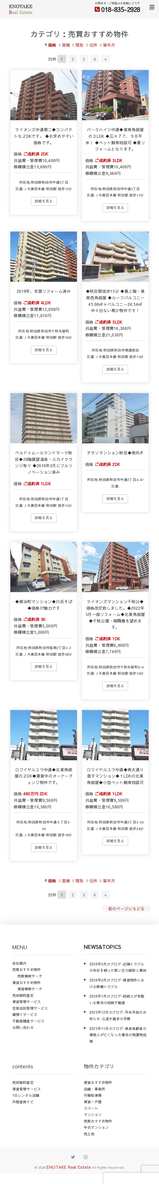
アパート (91, 1108)
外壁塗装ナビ (23, 1101)
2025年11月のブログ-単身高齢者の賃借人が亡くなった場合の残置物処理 (117, 1035)
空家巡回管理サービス (30, 1008)
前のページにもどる (126, 908)
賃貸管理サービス (26, 1001)
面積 (64, 45)
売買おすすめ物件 (26, 969)
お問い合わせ (23, 1027)
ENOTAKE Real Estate (69, 1167)
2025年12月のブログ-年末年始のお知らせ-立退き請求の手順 (117, 1015)
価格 (50, 45)
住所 (91, 45)
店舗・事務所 (94, 1088)
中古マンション (96, 1127)
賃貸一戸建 (93, 1101)
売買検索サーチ (29, 976)
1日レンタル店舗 (25, 1095)
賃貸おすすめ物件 (26, 982)
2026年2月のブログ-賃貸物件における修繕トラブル (116, 983)
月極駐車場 (93, 1095)
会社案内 (19, 963)
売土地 (89, 1133)
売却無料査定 (23, 995)
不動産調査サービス (28, 1020)
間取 (77, 45)
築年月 (107, 45)
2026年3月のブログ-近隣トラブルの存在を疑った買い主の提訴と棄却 (117, 967)
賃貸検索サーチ (29, 988)
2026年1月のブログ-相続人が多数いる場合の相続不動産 (116, 999)
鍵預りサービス (24, 1014)
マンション (93, 1114)
